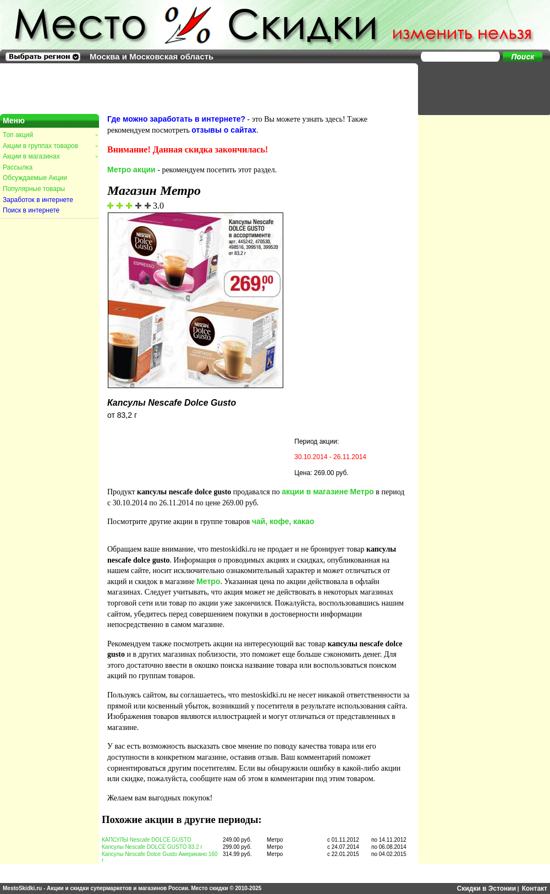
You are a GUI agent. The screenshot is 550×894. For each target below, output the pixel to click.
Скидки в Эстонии (486, 888)
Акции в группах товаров (50, 146)
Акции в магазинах (50, 156)
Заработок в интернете (38, 200)
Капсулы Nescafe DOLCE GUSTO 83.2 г (152, 847)
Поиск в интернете (31, 210)
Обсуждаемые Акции (35, 178)
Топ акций (50, 135)
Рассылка (17, 167)
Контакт (534, 888)
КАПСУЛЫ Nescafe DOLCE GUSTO (146, 840)
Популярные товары (34, 189)
